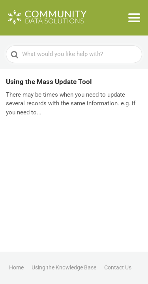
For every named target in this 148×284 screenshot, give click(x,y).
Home (16, 267)
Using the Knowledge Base (64, 267)
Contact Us (117, 267)
